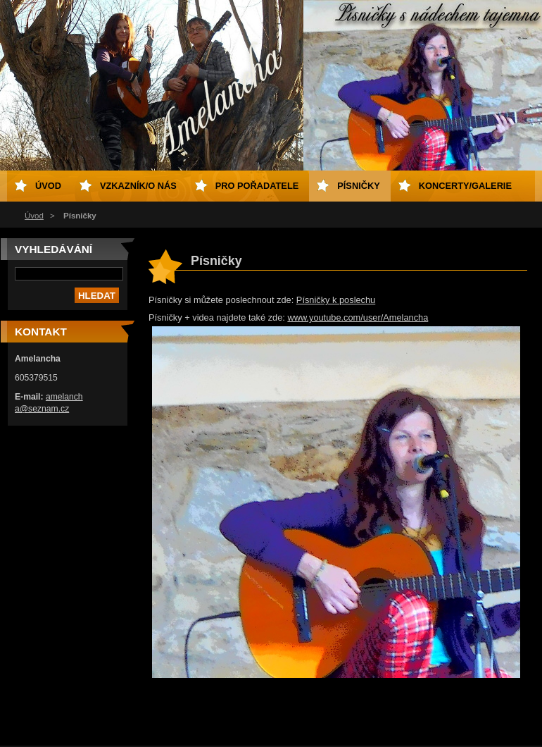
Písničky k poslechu (335, 300)
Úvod (34, 215)
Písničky (358, 185)
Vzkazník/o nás (138, 185)
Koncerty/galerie (465, 185)
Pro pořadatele (257, 185)
